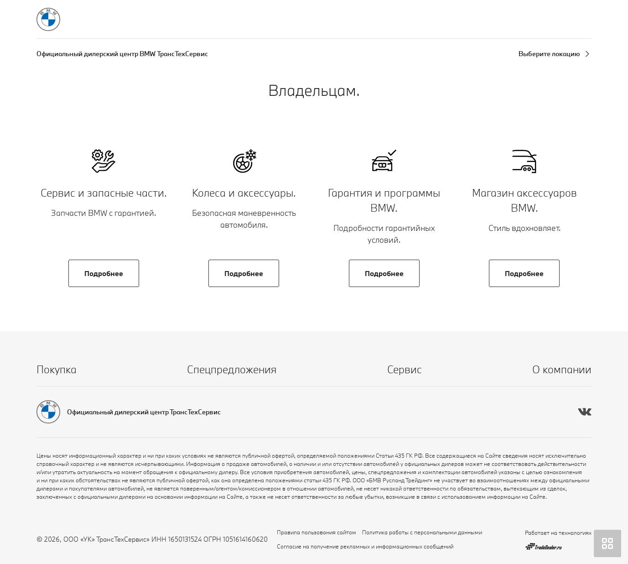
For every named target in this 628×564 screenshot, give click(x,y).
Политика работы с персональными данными (422, 532)
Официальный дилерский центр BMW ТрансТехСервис (122, 53)
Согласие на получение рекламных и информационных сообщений (365, 546)
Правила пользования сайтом (316, 532)
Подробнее (103, 273)
